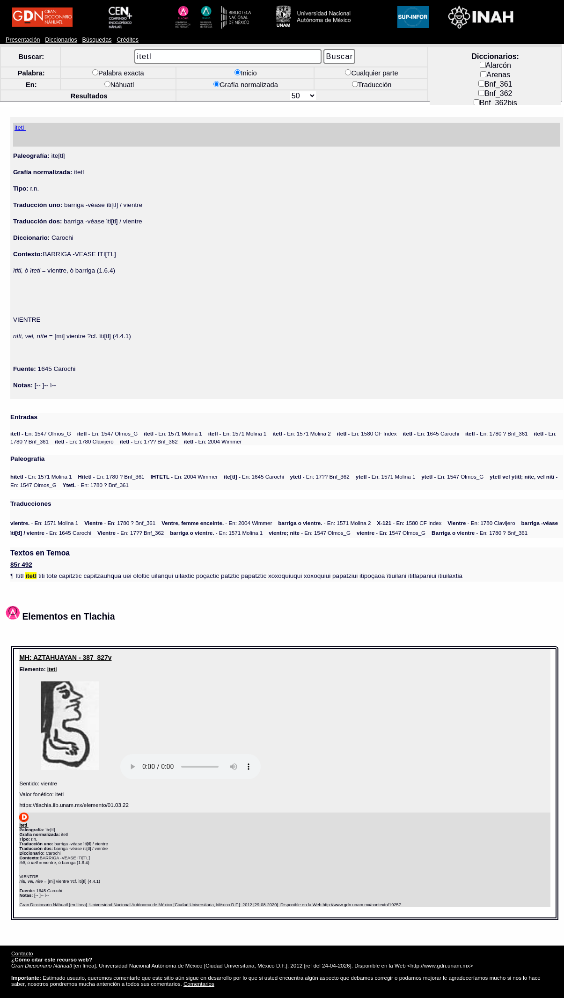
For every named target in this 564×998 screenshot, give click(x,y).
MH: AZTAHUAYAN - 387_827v (65, 657)
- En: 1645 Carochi (431, 433)
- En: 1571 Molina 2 (301, 433)
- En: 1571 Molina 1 (173, 433)
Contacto (22, 953)
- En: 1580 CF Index (367, 433)
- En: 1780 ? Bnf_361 (496, 433)
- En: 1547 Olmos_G (40, 433)
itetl (52, 669)
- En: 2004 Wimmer (213, 441)
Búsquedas (97, 40)
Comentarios (198, 984)
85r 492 (21, 564)
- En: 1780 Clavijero (84, 441)
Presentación (23, 40)
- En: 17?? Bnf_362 (149, 441)
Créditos (128, 40)
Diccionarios (61, 40)
